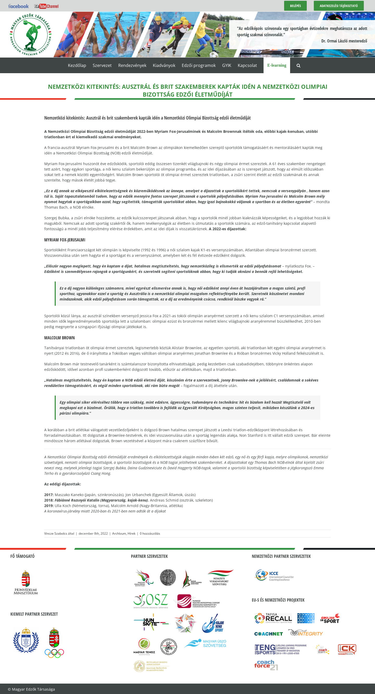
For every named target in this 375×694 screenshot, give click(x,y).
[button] (299, 65)
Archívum (119, 533)
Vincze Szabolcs (55, 533)
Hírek (131, 533)
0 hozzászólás (150, 533)
